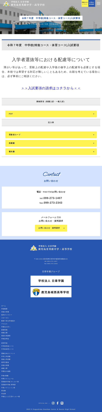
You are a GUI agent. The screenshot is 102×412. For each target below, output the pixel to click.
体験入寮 (4, 368)
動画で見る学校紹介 (8, 321)
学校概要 (4, 309)
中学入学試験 (6, 356)
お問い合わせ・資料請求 (49, 228)
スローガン (5, 318)
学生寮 (3, 393)
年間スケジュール (7, 378)
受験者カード (15, 135)
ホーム (3, 306)
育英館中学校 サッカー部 (10, 381)
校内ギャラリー (6, 315)
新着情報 (4, 330)
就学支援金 (5, 362)
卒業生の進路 (6, 371)
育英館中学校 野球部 (8, 384)
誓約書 (12, 152)
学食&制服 (5, 375)
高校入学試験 (6, 359)
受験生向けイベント (8, 353)
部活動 (3, 390)
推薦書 (12, 143)
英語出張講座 (6, 335)
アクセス (4, 324)
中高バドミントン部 (8, 387)
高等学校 (4, 343)
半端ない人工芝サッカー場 (10, 396)
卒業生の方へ (6, 327)
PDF (11, 114)
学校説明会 (5, 338)
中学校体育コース (7, 349)
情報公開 (4, 332)
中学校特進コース (7, 346)
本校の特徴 (5, 312)
